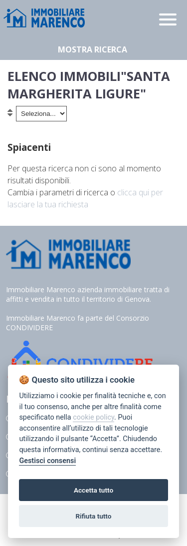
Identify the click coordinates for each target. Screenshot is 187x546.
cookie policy (93, 417)
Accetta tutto (93, 490)
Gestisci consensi (47, 461)
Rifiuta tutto (94, 516)
